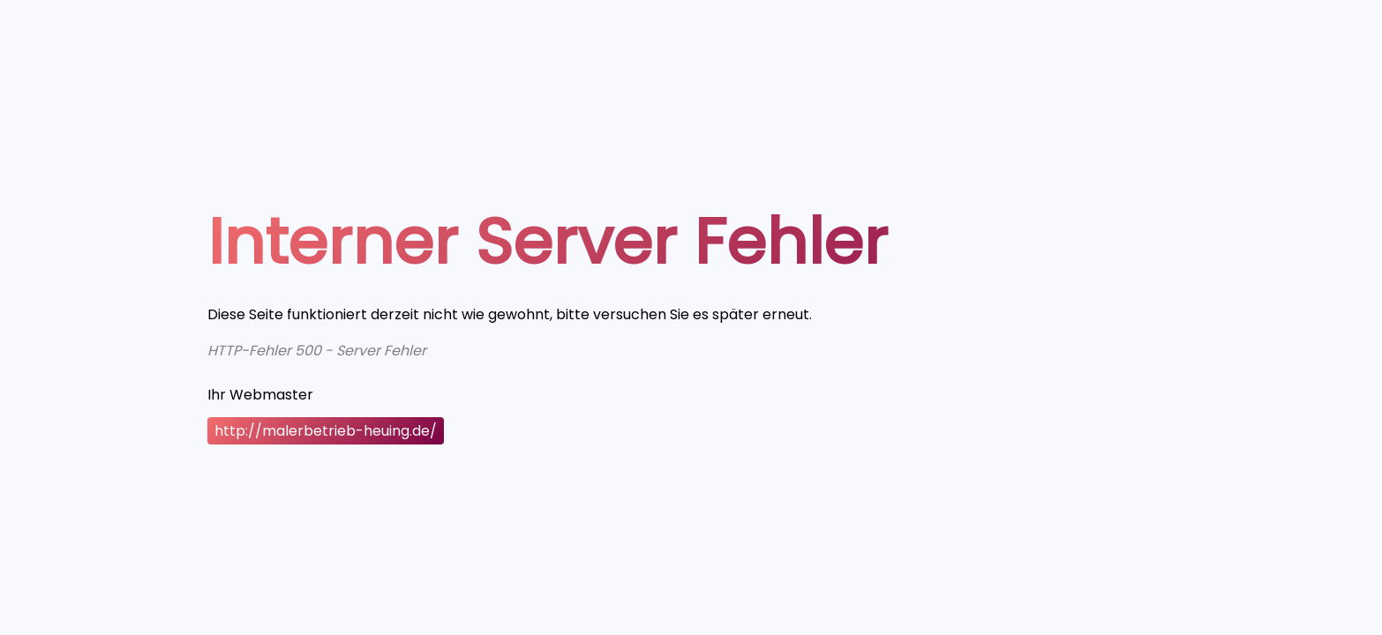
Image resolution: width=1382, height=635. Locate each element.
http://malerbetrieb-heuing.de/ (325, 431)
